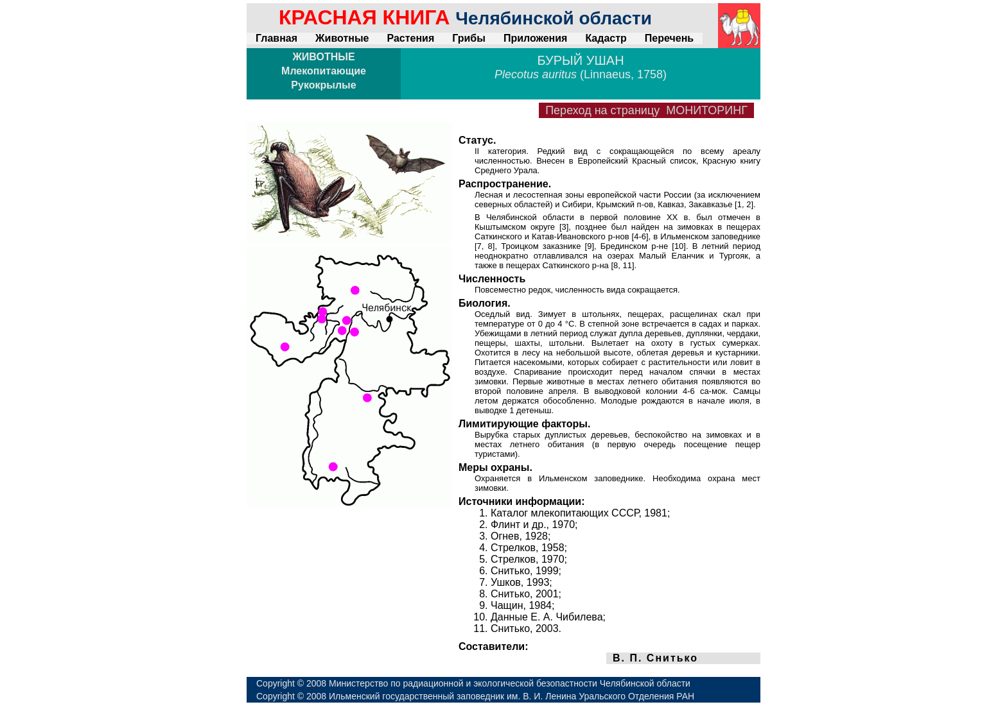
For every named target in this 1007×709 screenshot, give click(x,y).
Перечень (669, 38)
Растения (410, 38)
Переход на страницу (646, 110)
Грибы (469, 38)
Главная (276, 38)
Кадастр (605, 38)
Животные (342, 38)
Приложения (536, 38)
